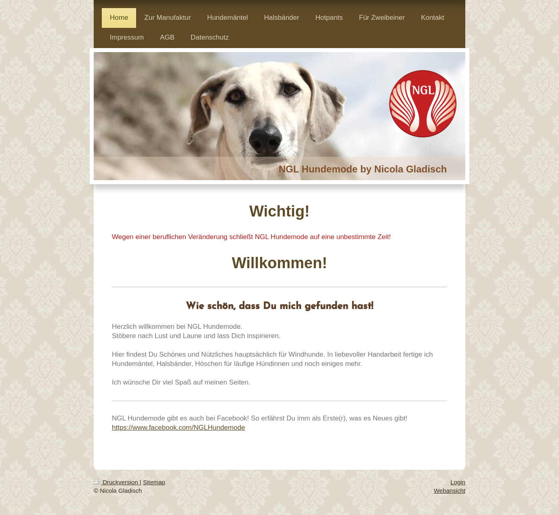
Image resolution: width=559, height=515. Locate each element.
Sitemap (154, 482)
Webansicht (449, 490)
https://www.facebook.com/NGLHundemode (178, 427)
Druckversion (117, 482)
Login (457, 482)
